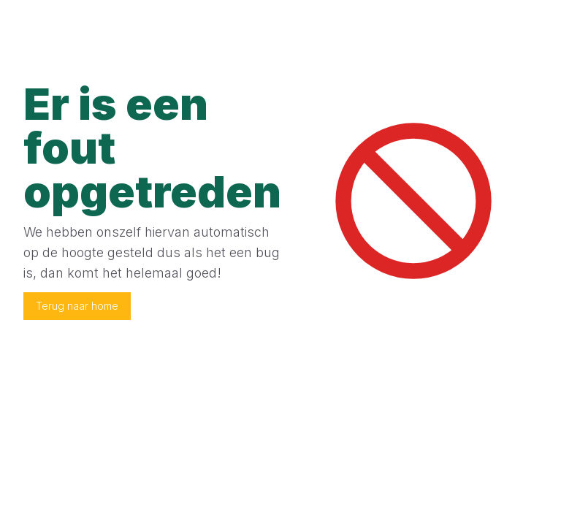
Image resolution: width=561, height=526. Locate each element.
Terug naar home (77, 306)
